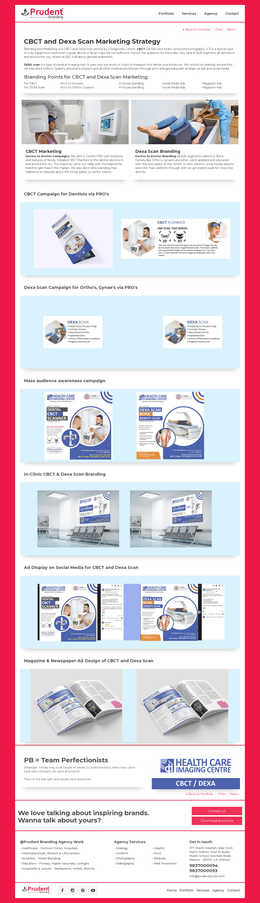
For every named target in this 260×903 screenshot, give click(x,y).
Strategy (122, 862)
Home (172, 890)
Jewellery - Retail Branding (41, 872)
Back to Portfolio (196, 29)
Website (160, 872)
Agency (210, 13)
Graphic (159, 862)
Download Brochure (231, 821)
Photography (125, 872)
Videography (125, 877)
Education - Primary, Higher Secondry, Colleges (55, 877)
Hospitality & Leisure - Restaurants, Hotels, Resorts (58, 882)
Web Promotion (165, 877)
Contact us (231, 811)
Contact (232, 13)
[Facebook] (62, 890)
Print (157, 867)
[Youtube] (93, 890)
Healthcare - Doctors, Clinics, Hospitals (50, 862)
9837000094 (203, 879)
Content (122, 867)
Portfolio (166, 13)
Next (231, 29)
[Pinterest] (83, 890)
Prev (218, 29)
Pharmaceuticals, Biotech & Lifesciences (51, 867)
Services (189, 13)
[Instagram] (72, 890)
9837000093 (203, 884)
